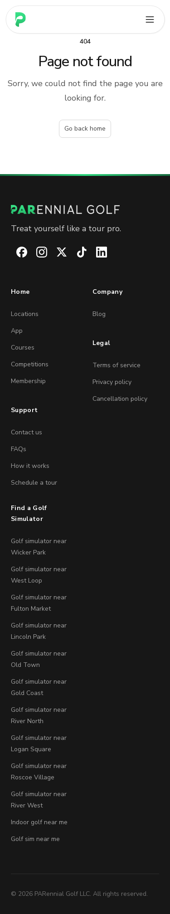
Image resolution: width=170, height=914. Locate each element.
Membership (28, 381)
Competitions (30, 364)
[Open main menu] (150, 19)
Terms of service (116, 365)
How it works (30, 466)
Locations (25, 314)
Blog (99, 314)
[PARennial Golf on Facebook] (16, 252)
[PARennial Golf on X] (56, 252)
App (17, 330)
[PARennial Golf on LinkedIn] (96, 252)
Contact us (26, 432)
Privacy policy (111, 382)
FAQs (18, 449)
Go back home (85, 128)
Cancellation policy (119, 398)
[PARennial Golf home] (85, 209)
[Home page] (20, 19)
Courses (22, 347)
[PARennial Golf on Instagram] (36, 252)
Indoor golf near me (39, 822)
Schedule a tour (34, 482)
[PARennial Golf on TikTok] (76, 252)
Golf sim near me (35, 839)
